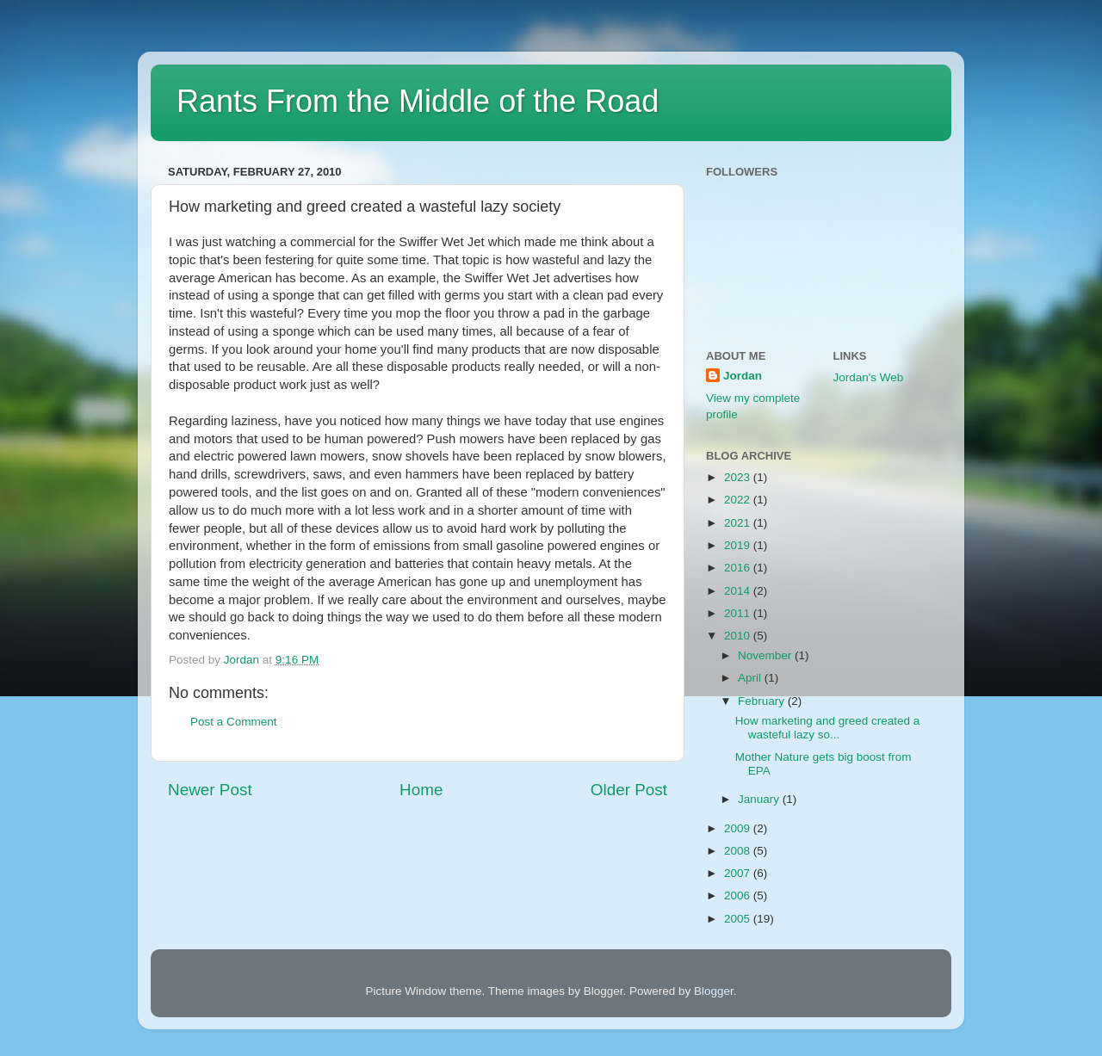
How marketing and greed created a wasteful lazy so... (827, 727)
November (766, 655)
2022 (738, 499)
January (760, 799)
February (763, 701)
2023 (738, 477)
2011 (738, 613)
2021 (738, 522)
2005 (738, 918)
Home (421, 790)
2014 (738, 590)
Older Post (629, 790)
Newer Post (210, 790)
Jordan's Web (868, 377)
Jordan (742, 375)
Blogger (714, 991)
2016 (738, 567)
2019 (738, 545)
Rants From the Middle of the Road (417, 101)
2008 (738, 850)
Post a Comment (233, 721)
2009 (738, 828)
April (751, 677)
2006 (738, 895)
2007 (738, 873)
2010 (738, 635)
